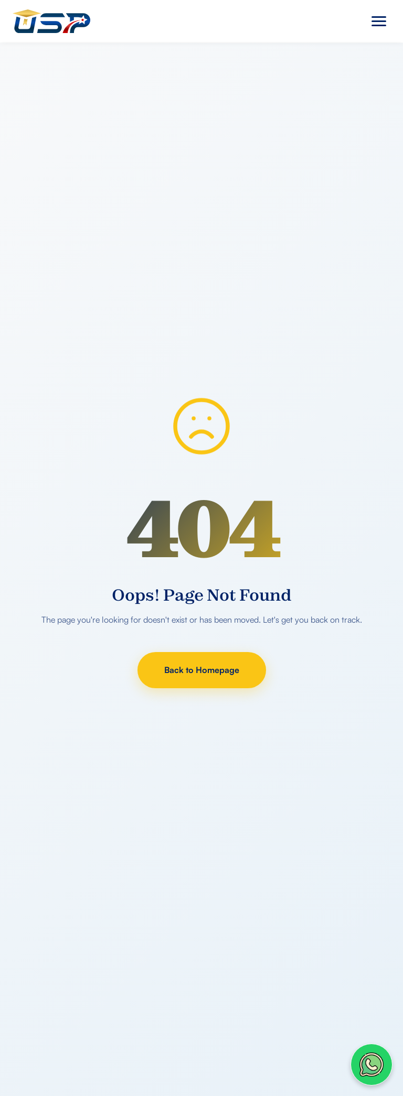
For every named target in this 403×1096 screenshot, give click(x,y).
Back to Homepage (201, 670)
